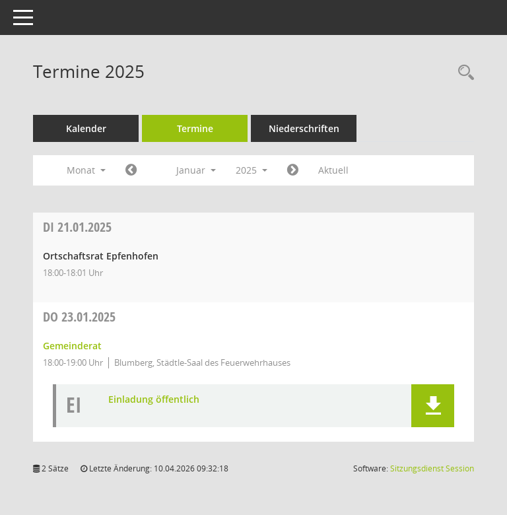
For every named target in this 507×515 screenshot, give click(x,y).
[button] (432, 405)
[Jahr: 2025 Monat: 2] (292, 170)
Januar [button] (196, 170)
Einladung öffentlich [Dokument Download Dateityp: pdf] (153, 399)
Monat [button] (86, 170)
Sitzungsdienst (432, 468)
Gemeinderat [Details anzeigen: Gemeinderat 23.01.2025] (72, 345)
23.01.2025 (79, 317)
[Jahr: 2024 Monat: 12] (131, 170)
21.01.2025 (77, 227)
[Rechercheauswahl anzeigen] (463, 73)
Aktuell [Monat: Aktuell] (333, 170)
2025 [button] (251, 170)
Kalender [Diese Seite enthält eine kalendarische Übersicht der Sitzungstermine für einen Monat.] (86, 128)
